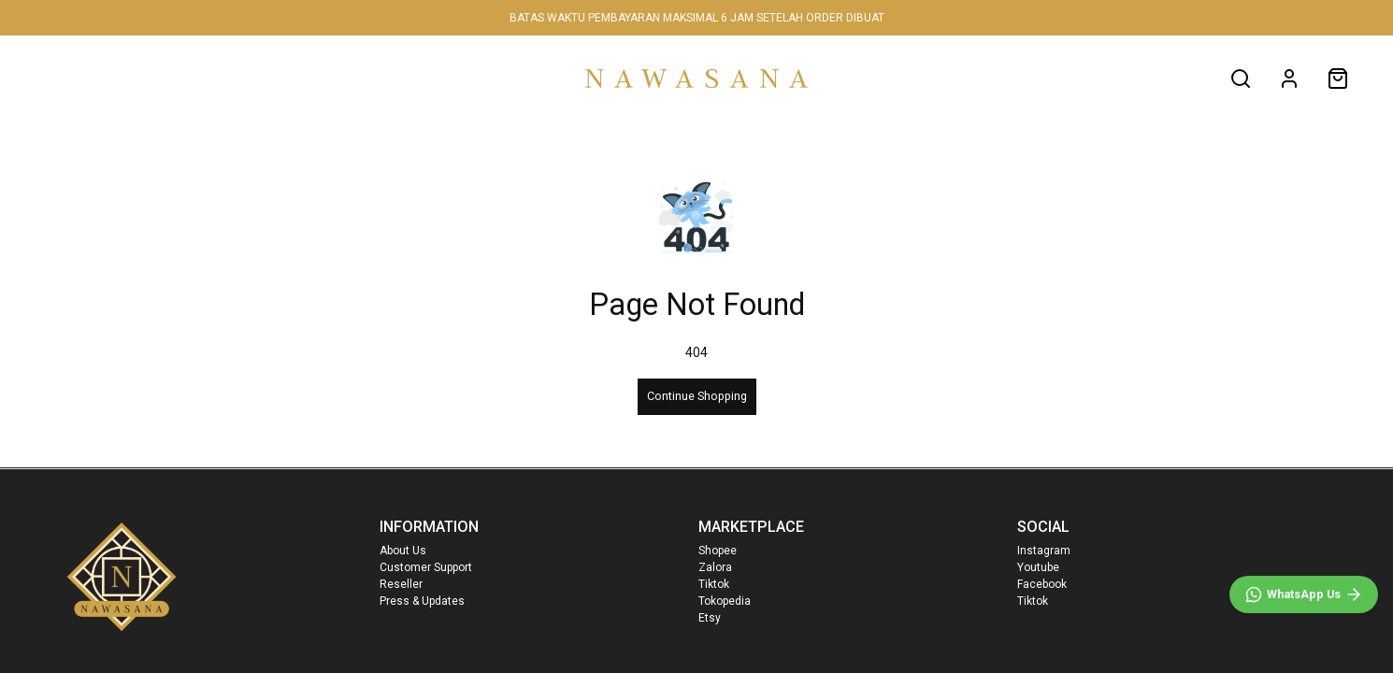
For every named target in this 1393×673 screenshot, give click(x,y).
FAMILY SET (414, 78)
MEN (325, 78)
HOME (57, 78)
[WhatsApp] (1303, 594)
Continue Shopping (697, 396)
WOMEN (236, 78)
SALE (505, 78)
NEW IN (138, 78)
